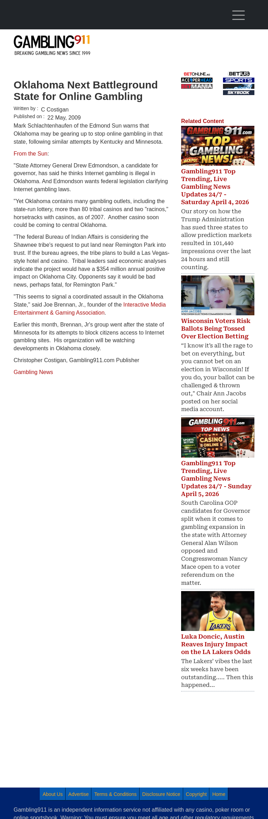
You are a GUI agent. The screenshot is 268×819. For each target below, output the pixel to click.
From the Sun (30, 154)
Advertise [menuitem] (78, 794)
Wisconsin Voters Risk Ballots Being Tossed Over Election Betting (216, 328)
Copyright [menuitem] (196, 794)
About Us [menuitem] (53, 794)
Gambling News (33, 372)
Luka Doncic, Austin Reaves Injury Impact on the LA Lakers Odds (216, 644)
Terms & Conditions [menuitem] (115, 794)
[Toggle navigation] (238, 15)
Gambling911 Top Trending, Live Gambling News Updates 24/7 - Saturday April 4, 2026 (215, 187)
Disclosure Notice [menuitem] (161, 794)
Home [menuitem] (218, 794)
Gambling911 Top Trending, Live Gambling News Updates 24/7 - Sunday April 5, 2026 (216, 478)
